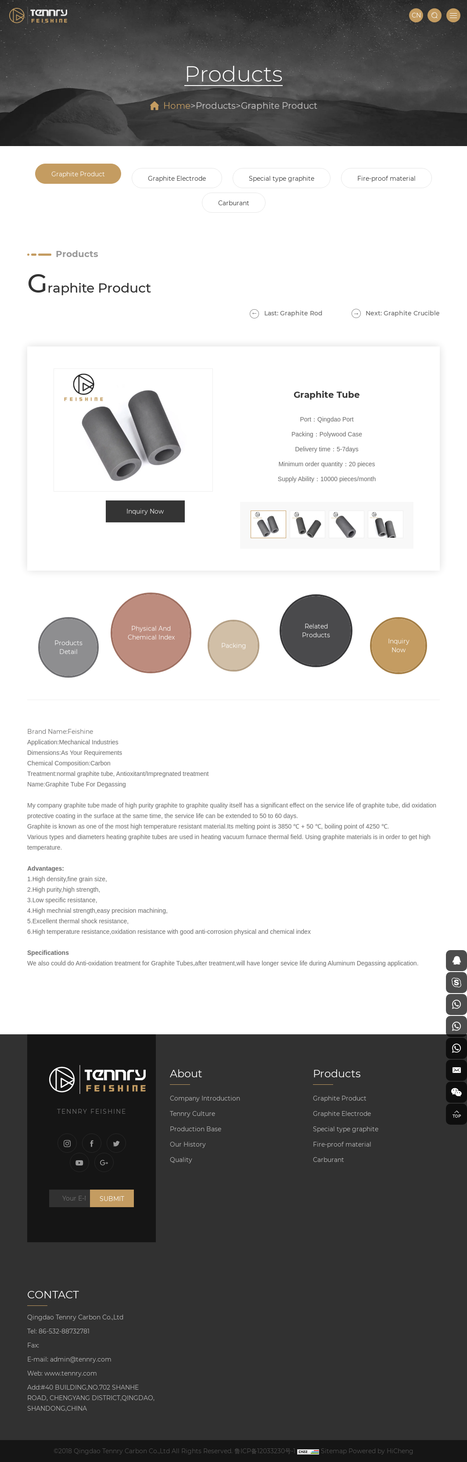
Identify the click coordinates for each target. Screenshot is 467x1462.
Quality (181, 1160)
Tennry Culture (192, 1114)
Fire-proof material (386, 178)
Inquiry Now (145, 503)
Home (176, 105)
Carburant (233, 203)
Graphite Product (279, 105)
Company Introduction (205, 1098)
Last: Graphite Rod (293, 313)
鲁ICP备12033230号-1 (264, 1451)
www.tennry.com (70, 1373)
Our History (188, 1144)
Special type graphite (281, 178)
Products (216, 105)
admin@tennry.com (80, 1359)
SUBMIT (112, 1199)
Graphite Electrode (177, 178)
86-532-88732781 (64, 1331)
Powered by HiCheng (380, 1451)
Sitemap (334, 1451)
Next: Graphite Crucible (403, 313)
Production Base (195, 1129)
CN (416, 15)
